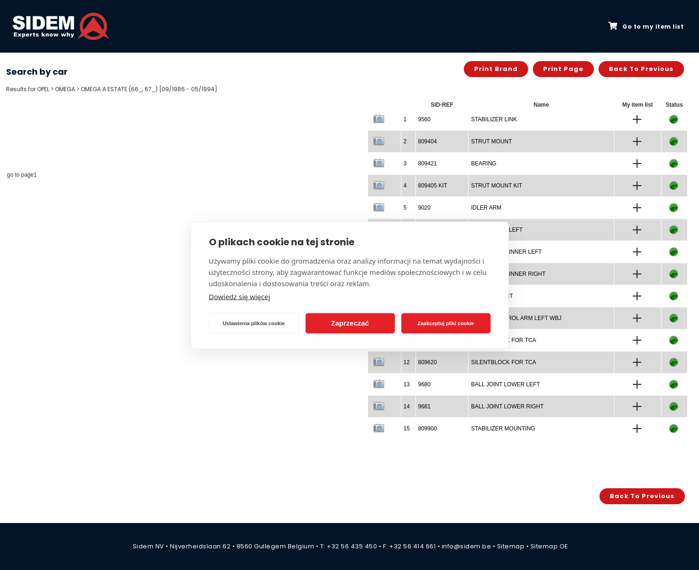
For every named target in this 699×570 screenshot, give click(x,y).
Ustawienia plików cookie (254, 323)
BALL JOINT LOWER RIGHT (507, 406)
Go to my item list (646, 26)
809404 (427, 141)
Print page (563, 68)
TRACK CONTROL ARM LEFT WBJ (516, 318)
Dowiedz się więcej (239, 296)
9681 (424, 406)
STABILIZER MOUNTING (503, 428)
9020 (424, 207)
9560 (424, 119)
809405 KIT (432, 185)
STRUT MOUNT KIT (496, 185)
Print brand (496, 68)
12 (407, 362)
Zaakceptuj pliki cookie (445, 323)
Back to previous (641, 68)
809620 (427, 362)
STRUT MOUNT (491, 141)
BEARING (483, 163)
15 (407, 428)
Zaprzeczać (350, 323)
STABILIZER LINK (494, 119)
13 (407, 384)
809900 (427, 428)
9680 (424, 384)
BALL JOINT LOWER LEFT (505, 384)
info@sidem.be (467, 546)
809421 (427, 163)
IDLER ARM (486, 207)
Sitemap (511, 546)
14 (407, 406)
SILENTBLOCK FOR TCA (503, 362)
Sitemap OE (549, 546)
